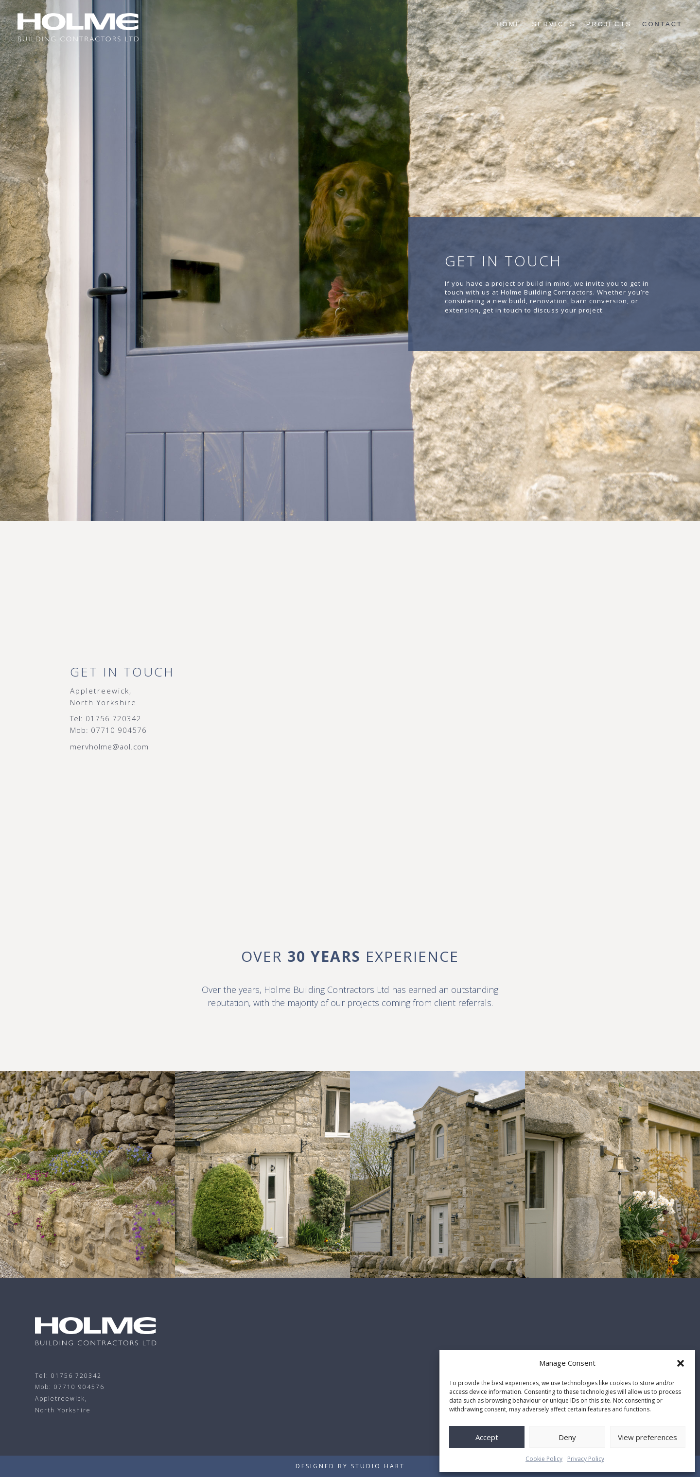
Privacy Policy (585, 1459)
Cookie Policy (543, 1459)
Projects (608, 24)
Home (508, 24)
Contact (662, 24)
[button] (680, 1363)
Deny (567, 1437)
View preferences (647, 1437)
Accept (486, 1437)
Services (554, 24)
